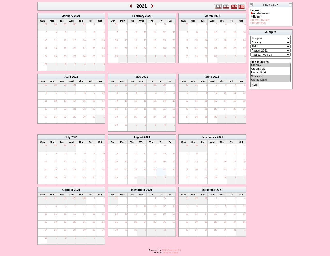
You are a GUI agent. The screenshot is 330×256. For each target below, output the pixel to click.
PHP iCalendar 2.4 (171, 250)
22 (94, 48)
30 (74, 24)
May (138, 76)
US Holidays (270, 80)
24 (46, 56)
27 (46, 24)
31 (84, 24)
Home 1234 (270, 72)
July (68, 137)
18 (55, 48)
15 (94, 40)
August (138, 137)
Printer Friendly (260, 19)
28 (55, 24)
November (138, 189)
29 (65, 24)
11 (55, 40)
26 (65, 56)
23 (103, 48)
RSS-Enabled (171, 252)
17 (46, 48)
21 (84, 48)
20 (74, 48)
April (67, 76)
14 (84, 40)
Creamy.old (270, 69)
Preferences (258, 22)
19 (65, 48)
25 (55, 56)
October (67, 189)
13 (74, 40)
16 (103, 40)
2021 (77, 16)
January (67, 16)
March (208, 16)
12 (65, 40)
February (138, 16)
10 (46, 40)
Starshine (270, 76)
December (209, 189)
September (208, 137)
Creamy (270, 65)
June (208, 76)
